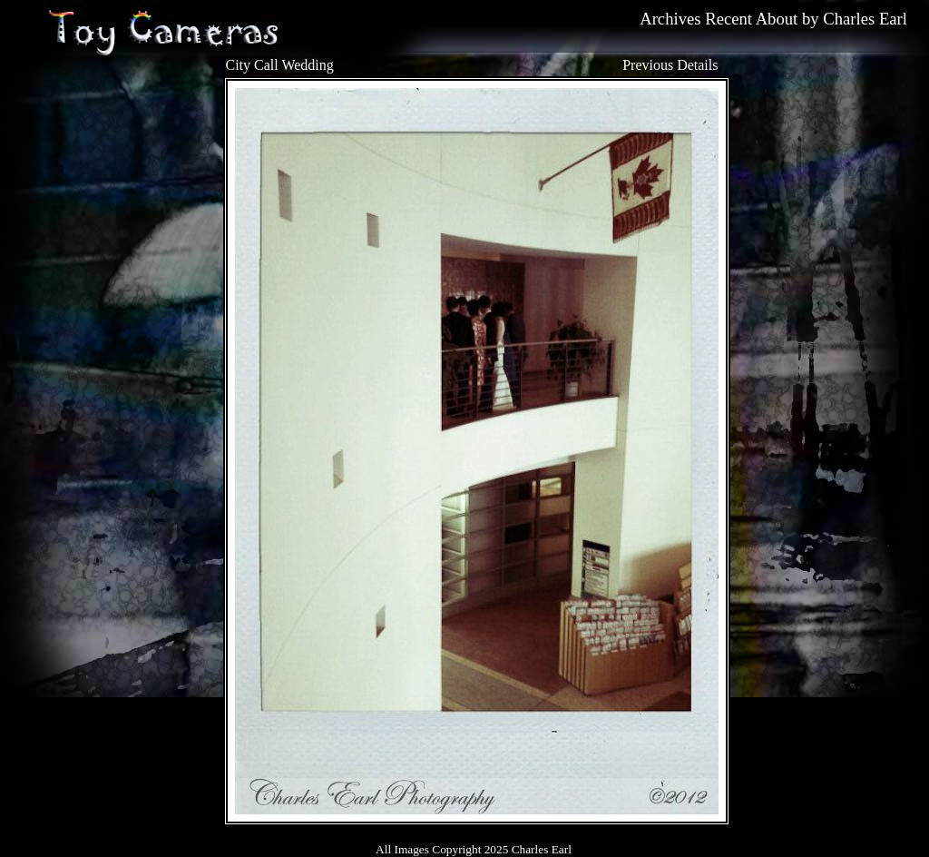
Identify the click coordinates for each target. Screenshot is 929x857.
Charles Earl (865, 18)
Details (697, 65)
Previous (647, 65)
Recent (728, 18)
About (777, 18)
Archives (670, 18)
